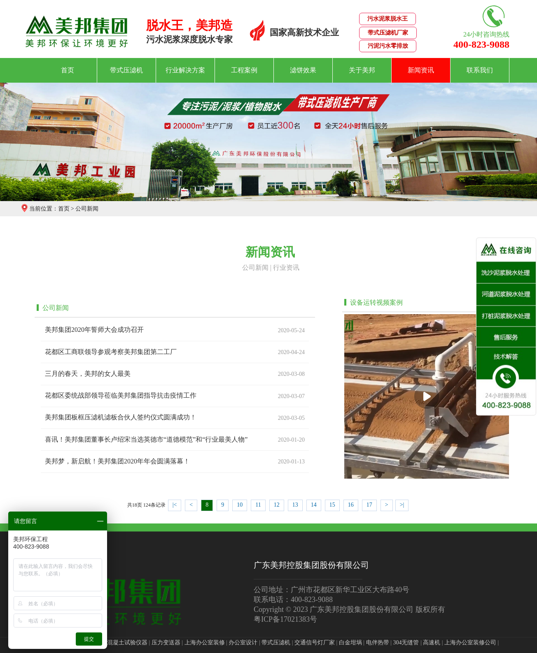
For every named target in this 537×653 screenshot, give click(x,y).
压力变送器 (166, 642)
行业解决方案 (185, 70)
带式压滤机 (126, 70)
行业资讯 (286, 267)
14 (314, 505)
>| (402, 505)
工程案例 (244, 70)
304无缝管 (406, 642)
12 (277, 505)
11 (258, 505)
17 (369, 505)
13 (295, 505)
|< (175, 505)
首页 (67, 70)
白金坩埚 (350, 642)
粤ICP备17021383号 (285, 619)
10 (240, 505)
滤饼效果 (303, 70)
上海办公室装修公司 (470, 642)
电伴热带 (377, 642)
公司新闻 (86, 209)
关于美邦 (362, 70)
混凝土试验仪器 (127, 642)
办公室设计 (243, 642)
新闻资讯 (421, 70)
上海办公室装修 (204, 642)
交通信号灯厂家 (314, 642)
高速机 (431, 642)
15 (332, 505)
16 (351, 505)
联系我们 (480, 70)
